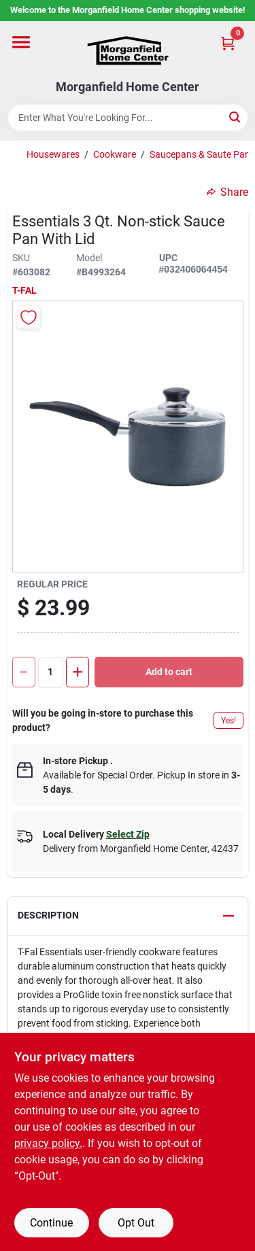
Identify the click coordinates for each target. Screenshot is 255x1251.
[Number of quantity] (51, 672)
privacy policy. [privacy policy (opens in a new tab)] (48, 1143)
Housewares (53, 154)
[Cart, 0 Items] (228, 43)
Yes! (228, 720)
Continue (51, 1222)
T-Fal (24, 290)
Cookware (114, 154)
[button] (128, 916)
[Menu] (21, 42)
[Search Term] (127, 117)
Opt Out (136, 1222)
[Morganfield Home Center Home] (128, 51)
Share (227, 192)
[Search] (235, 116)
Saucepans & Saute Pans (202, 154)
